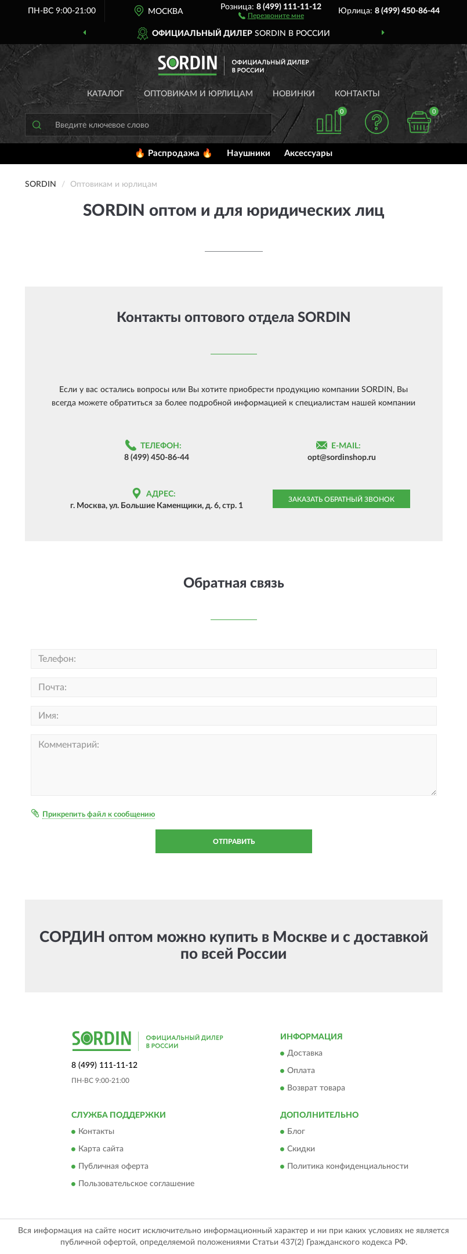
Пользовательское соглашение (136, 1184)
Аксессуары (308, 153)
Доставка (305, 1053)
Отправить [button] (234, 841)
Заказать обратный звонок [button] (341, 499)
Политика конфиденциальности (347, 1167)
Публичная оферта (113, 1167)
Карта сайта (101, 1150)
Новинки (294, 94)
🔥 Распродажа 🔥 (174, 153)
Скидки (301, 1150)
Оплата (301, 1071)
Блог (296, 1132)
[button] (271, 15)
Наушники (248, 153)
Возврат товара (316, 1088)
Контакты (357, 94)
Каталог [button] (105, 94)
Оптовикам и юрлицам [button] (198, 94)
